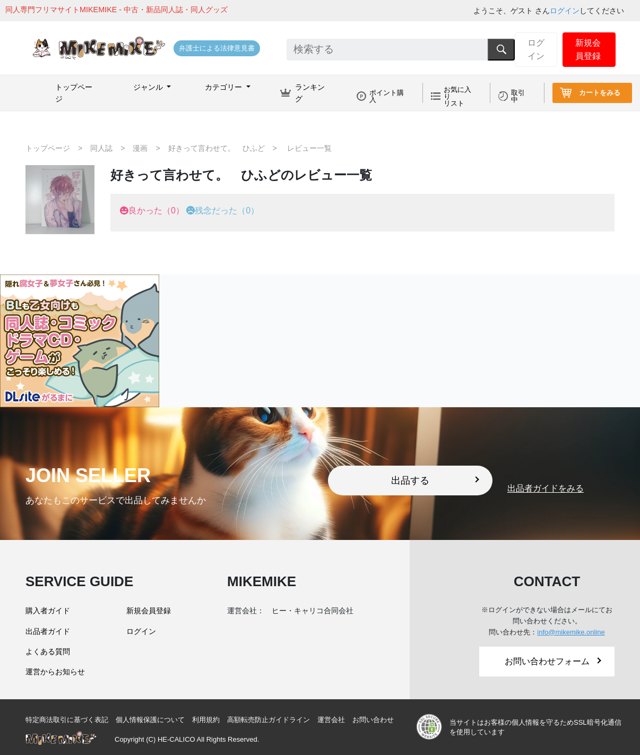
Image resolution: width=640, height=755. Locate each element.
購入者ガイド (47, 610)
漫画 (140, 148)
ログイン (565, 10)
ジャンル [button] (149, 87)
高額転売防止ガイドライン (268, 720)
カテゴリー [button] (224, 87)
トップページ (73, 93)
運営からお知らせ (55, 671)
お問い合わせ (373, 720)
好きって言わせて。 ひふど (216, 148)
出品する (435, 480)
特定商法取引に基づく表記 (66, 720)
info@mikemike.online (570, 632)
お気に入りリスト (457, 96)
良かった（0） (156, 210)
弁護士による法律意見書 (217, 48)
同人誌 (101, 148)
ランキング (310, 93)
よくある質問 (47, 651)
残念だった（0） (227, 210)
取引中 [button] (518, 96)
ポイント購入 (386, 96)
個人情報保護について (150, 720)
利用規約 (206, 720)
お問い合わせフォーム (553, 661)
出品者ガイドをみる (545, 488)
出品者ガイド (47, 631)
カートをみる (599, 93)
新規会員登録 (588, 49)
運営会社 (331, 720)
